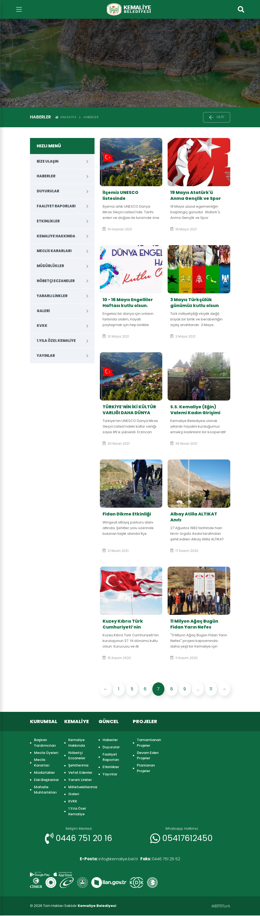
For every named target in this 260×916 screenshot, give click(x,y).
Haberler (91, 117)
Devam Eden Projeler (148, 755)
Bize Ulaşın (47, 161)
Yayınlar (46, 355)
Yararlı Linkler (52, 295)
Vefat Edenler (80, 772)
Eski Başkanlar (46, 779)
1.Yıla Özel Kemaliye (56, 340)
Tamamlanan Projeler (149, 742)
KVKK (42, 325)
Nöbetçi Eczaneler (56, 280)
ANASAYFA (66, 117)
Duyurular (48, 191)
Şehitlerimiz (78, 765)
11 (211, 689)
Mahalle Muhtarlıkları (45, 789)
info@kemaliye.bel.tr (106, 859)
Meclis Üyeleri (46, 752)
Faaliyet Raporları (56, 206)
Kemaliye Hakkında (56, 236)
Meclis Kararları (54, 250)
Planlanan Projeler (146, 768)
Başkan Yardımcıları (45, 742)
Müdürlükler (50, 265)
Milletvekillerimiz (80, 787)
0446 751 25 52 (163, 859)
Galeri (43, 310)
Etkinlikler (48, 221)
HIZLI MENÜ (49, 146)
